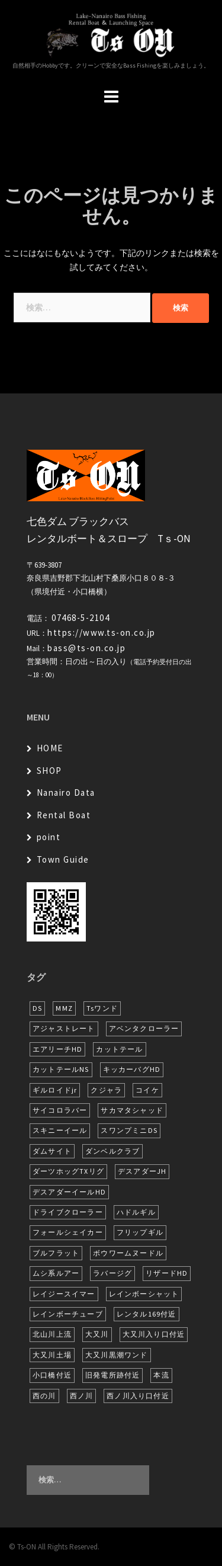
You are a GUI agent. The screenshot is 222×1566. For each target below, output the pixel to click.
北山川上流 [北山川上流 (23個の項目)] (52, 1334)
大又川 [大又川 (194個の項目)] (97, 1334)
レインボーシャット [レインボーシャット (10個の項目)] (144, 1293)
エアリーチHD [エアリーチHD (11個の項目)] (57, 1049)
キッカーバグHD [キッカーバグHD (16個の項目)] (132, 1069)
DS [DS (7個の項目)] (37, 1008)
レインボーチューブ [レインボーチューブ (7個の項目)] (68, 1313)
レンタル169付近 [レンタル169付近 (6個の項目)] (146, 1313)
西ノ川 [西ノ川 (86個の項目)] (82, 1395)
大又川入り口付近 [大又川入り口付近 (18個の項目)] (154, 1334)
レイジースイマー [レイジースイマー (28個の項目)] (64, 1293)
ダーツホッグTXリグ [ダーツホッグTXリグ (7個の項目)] (68, 1171)
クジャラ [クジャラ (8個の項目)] (106, 1089)
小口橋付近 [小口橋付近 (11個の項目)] (52, 1374)
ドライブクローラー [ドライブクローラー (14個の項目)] (68, 1212)
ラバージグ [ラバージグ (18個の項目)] (112, 1273)
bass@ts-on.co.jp (86, 648)
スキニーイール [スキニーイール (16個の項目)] (60, 1130)
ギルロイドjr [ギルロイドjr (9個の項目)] (55, 1089)
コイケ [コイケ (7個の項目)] (147, 1089)
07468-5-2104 (81, 617)
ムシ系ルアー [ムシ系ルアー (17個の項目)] (56, 1273)
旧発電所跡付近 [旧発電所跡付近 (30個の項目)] (112, 1374)
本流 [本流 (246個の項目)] (161, 1374)
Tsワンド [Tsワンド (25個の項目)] (102, 1008)
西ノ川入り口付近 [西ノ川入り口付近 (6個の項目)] (138, 1395)
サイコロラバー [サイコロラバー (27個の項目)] (60, 1110)
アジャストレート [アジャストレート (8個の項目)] (64, 1028)
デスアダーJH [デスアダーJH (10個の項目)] (142, 1171)
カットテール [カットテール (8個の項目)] (119, 1049)
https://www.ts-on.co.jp (101, 632)
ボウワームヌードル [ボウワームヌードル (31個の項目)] (128, 1252)
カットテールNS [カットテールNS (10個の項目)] (61, 1069)
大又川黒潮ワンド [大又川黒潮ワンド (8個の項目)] (116, 1354)
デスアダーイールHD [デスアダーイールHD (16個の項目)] (69, 1191)
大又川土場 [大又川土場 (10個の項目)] (52, 1354)
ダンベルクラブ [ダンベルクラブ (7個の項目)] (112, 1151)
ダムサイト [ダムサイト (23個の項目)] (52, 1151)
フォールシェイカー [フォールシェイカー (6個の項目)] (68, 1232)
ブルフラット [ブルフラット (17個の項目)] (56, 1252)
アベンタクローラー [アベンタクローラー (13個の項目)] (144, 1028)
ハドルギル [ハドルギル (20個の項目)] (136, 1212)
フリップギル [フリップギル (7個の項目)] (140, 1232)
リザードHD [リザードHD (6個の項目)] (167, 1273)
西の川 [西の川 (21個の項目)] (44, 1395)
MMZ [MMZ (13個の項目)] (64, 1008)
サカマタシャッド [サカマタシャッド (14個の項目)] (132, 1110)
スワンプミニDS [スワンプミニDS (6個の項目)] (129, 1130)
